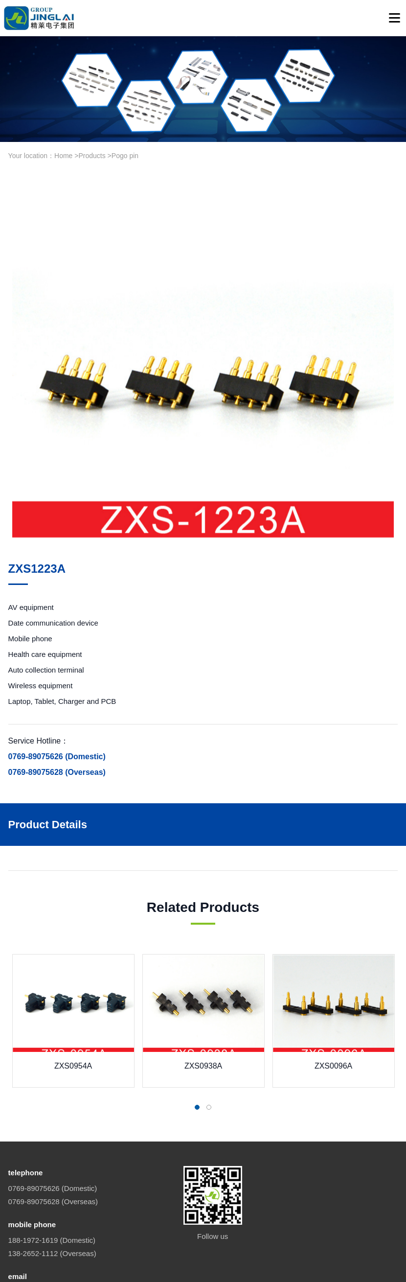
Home (63, 156)
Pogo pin (125, 156)
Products (91, 156)
